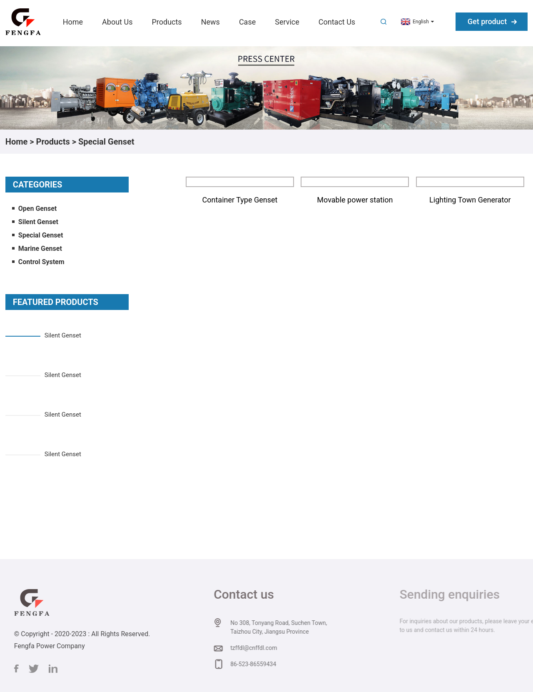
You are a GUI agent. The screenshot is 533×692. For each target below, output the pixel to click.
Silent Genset (38, 222)
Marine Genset (40, 248)
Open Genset (37, 208)
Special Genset (106, 142)
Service (287, 21)
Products (167, 21)
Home (73, 21)
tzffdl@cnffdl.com (261, 648)
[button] (67, 322)
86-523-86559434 (261, 664)
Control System (41, 262)
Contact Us (337, 21)
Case (247, 21)
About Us (117, 21)
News (210, 21)
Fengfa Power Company (56, 646)
